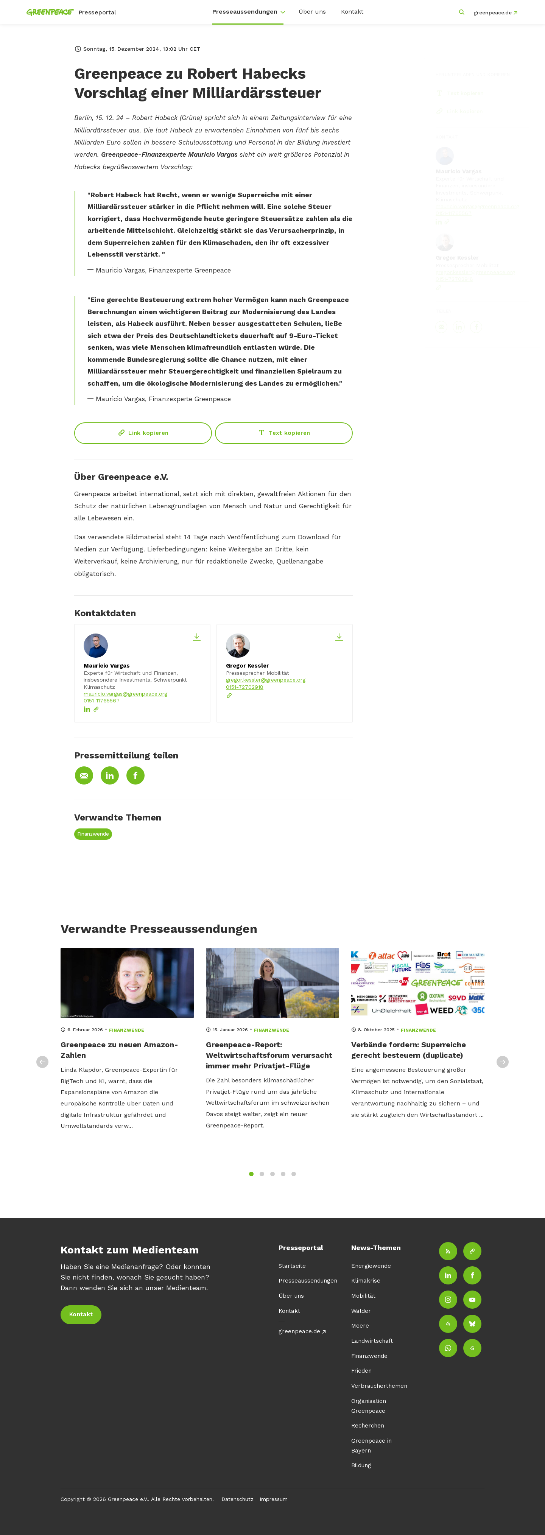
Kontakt (352, 11)
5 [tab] (293, 1178)
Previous (42, 1066)
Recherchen (367, 1425)
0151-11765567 (102, 700)
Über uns (312, 11)
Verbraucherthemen (379, 1385)
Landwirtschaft (372, 1340)
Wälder (361, 1311)
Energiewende (371, 1266)
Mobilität (363, 1295)
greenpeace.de (492, 12)
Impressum (274, 1499)
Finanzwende (93, 834)
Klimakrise (365, 1280)
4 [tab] (283, 1178)
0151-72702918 (244, 687)
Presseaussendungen (244, 11)
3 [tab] (272, 1178)
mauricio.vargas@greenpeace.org (125, 694)
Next (503, 1066)
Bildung (361, 1465)
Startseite (292, 1266)
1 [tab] (251, 1178)
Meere (360, 1325)
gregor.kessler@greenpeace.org (265, 680)
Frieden (361, 1370)
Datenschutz (237, 1499)
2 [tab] (262, 1178)
